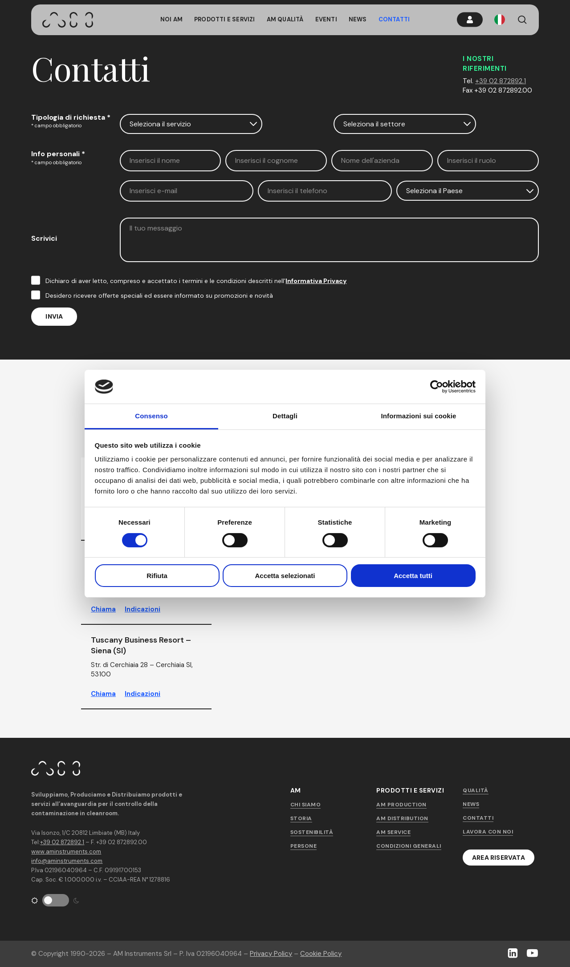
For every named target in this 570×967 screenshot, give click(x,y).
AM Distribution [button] (402, 818)
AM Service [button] (393, 832)
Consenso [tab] (151, 416)
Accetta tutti (413, 575)
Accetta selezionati (285, 575)
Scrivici (44, 238)
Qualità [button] (476, 790)
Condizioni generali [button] (408, 846)
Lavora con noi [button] (488, 831)
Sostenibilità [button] (312, 832)
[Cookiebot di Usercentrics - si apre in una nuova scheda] (437, 386)
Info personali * (58, 153)
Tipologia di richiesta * (70, 117)
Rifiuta (157, 575)
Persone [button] (303, 846)
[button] (498, 858)
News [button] (471, 804)
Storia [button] (301, 818)
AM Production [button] (401, 804)
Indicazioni (142, 609)
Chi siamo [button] (305, 804)
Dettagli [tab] (285, 416)
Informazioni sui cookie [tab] (418, 416)
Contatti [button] (478, 817)
